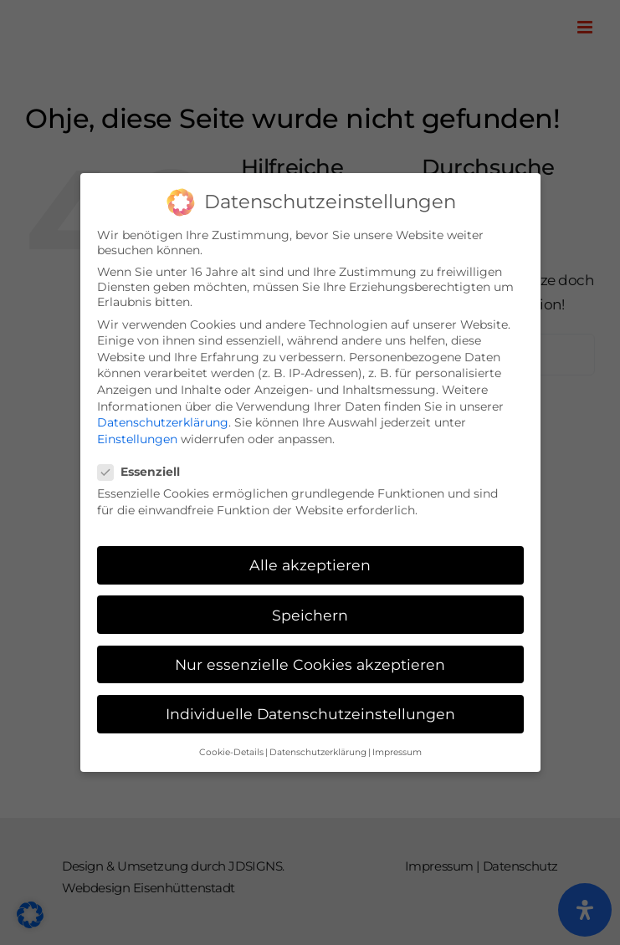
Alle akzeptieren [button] (310, 561)
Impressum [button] (397, 748)
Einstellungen (137, 435)
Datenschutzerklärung (162, 419)
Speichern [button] (310, 612)
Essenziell (145, 468)
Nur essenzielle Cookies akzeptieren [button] (310, 661)
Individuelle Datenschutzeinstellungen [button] (310, 710)
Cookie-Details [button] (231, 748)
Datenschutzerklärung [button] (317, 748)
